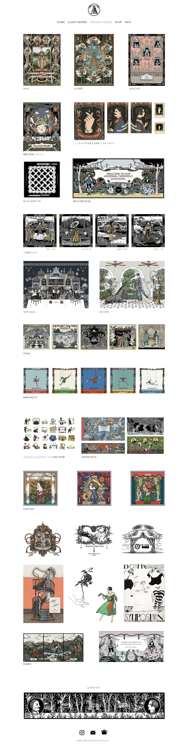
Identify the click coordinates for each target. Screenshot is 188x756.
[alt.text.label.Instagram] (82, 732)
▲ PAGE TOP (93, 687)
